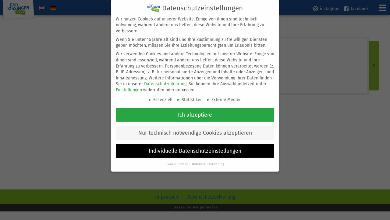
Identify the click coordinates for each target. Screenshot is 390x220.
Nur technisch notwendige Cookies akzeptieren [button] (195, 129)
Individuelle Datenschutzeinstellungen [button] (195, 147)
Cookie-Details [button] (177, 160)
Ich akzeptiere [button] (195, 111)
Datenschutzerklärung (165, 80)
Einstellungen (129, 86)
